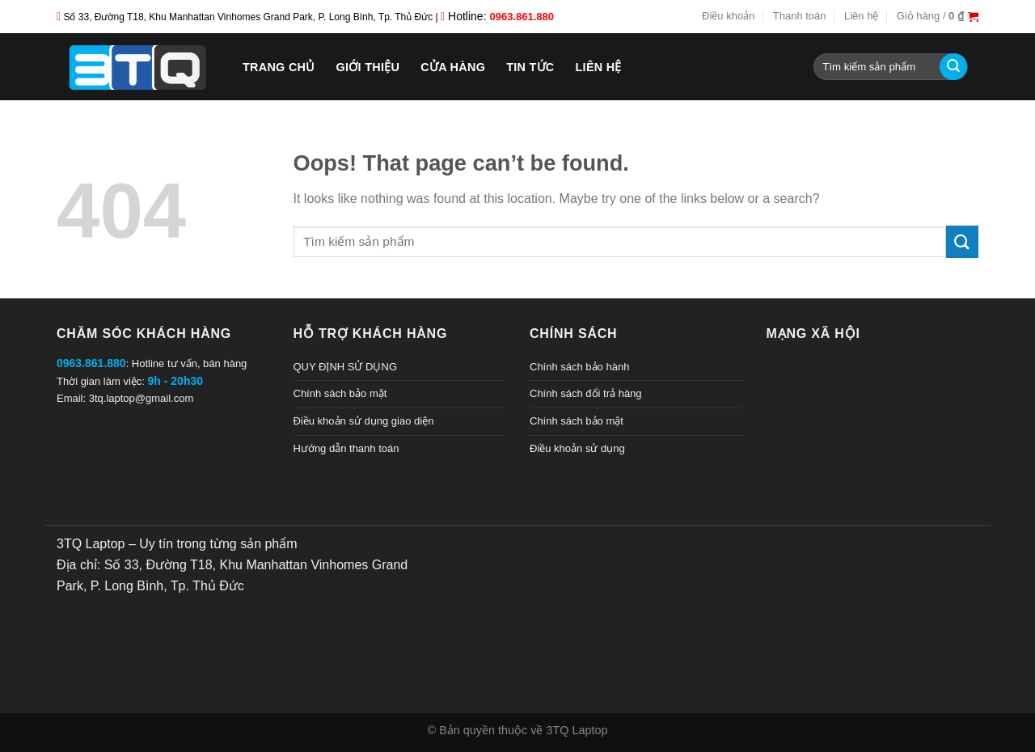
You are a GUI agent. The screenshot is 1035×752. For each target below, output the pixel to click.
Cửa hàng (452, 67)
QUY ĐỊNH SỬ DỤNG (346, 367)
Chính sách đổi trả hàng (586, 393)
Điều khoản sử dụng (577, 448)
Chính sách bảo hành (579, 367)
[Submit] (953, 67)
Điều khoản (728, 16)
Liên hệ (861, 16)
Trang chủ (279, 67)
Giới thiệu (368, 67)
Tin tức (530, 67)
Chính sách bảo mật (340, 393)
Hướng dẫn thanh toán (346, 448)
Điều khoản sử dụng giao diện (364, 421)
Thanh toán (799, 16)
